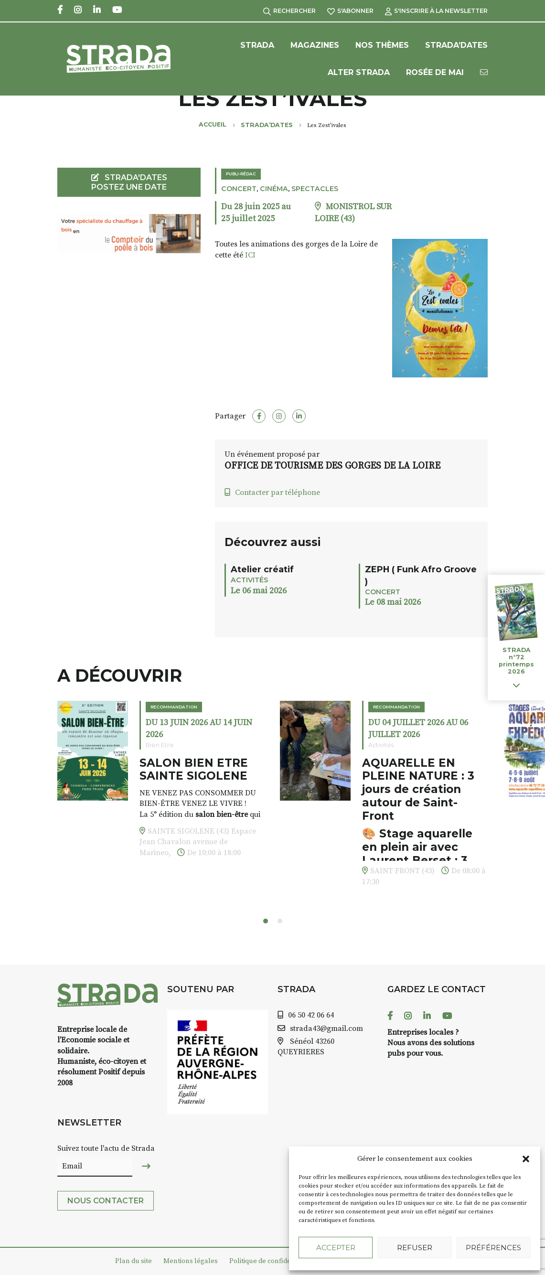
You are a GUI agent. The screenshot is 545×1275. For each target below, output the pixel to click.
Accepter (335, 1247)
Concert (238, 188)
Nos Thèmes (382, 45)
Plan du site (133, 1261)
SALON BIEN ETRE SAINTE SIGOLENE (193, 769)
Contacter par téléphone (272, 492)
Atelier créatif (262, 569)
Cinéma (274, 188)
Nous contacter (105, 1200)
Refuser (414, 1247)
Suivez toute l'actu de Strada (106, 1148)
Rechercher (289, 10)
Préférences (493, 1247)
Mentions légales (190, 1261)
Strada (257, 45)
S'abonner (350, 10)
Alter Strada (359, 72)
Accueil (212, 124)
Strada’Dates (456, 45)
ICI (250, 255)
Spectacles (314, 188)
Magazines (314, 45)
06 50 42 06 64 (311, 1015)
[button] (526, 1159)
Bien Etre (160, 745)
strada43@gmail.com (326, 1028)
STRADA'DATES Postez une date (129, 182)
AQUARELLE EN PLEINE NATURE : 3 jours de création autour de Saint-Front (418, 789)
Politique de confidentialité (271, 1261)
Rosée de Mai (435, 72)
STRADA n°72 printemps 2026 (516, 660)
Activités (249, 580)
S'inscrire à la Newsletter (436, 10)
